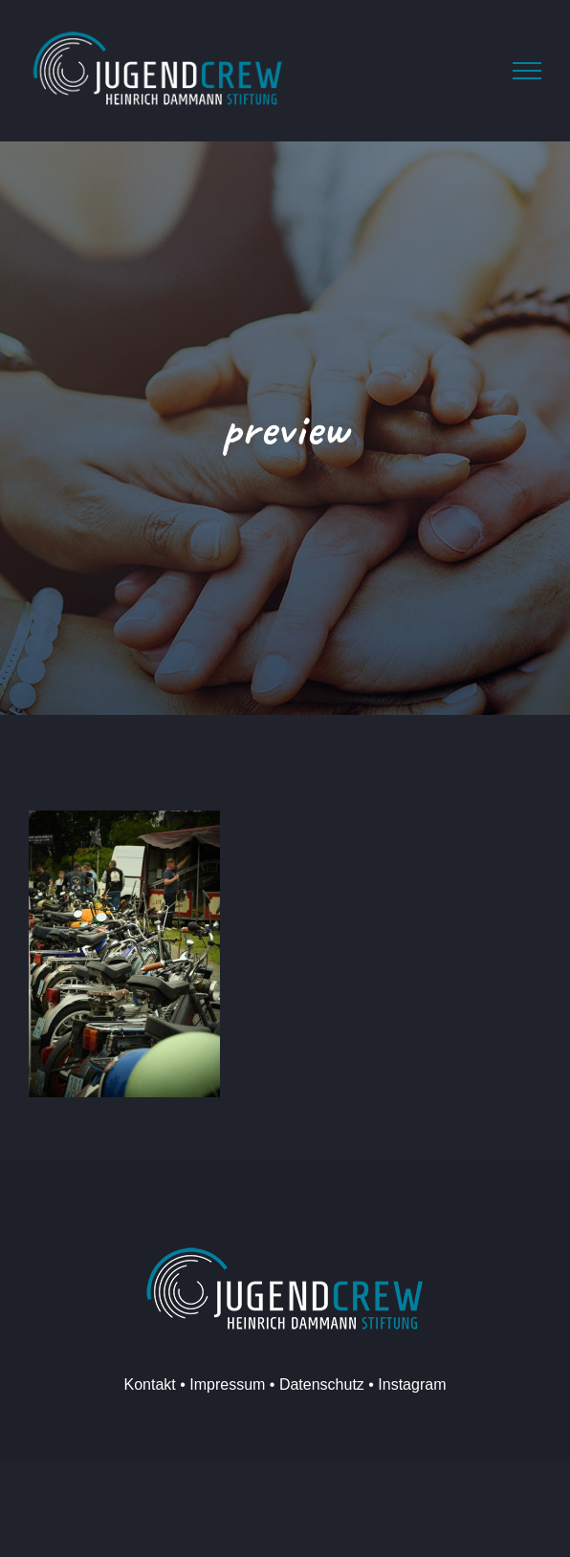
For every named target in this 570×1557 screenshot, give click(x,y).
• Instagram (405, 1384)
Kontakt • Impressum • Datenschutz (244, 1384)
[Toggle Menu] (527, 70)
